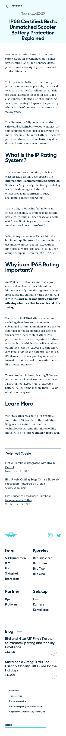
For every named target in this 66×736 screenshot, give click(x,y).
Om (35, 599)
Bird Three (40, 563)
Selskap (40, 591)
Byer (8, 599)
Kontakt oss (41, 610)
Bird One (39, 574)
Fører (10, 550)
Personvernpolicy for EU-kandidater (26, 706)
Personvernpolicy (17, 701)
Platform (11, 604)
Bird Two (39, 569)
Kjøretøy (41, 550)
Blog (13, 631)
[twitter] (58, 536)
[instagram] (50, 536)
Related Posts (18, 454)
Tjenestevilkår (16, 695)
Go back (17, 5)
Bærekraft (12, 579)
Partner (12, 591)
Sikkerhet (11, 573)
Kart (8, 568)
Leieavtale (14, 690)
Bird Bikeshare (42, 558)
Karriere (38, 604)
